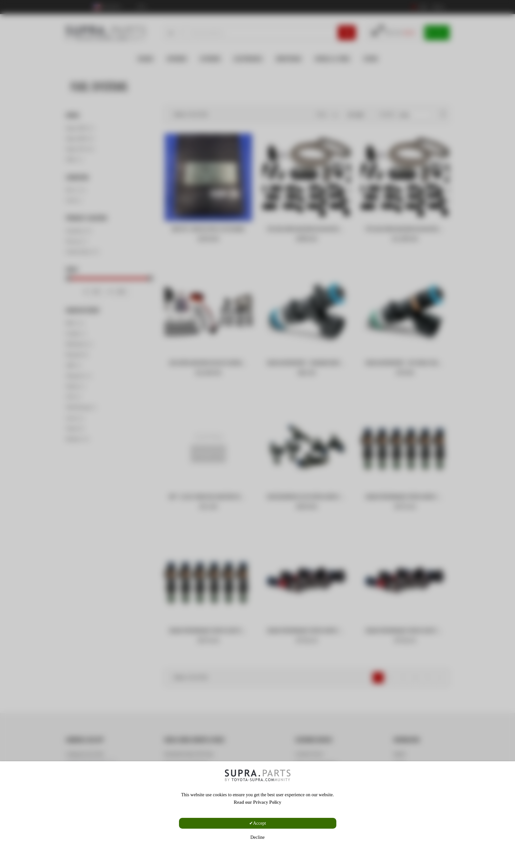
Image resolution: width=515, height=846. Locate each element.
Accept (259, 823)
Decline (257, 837)
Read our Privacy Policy (257, 802)
